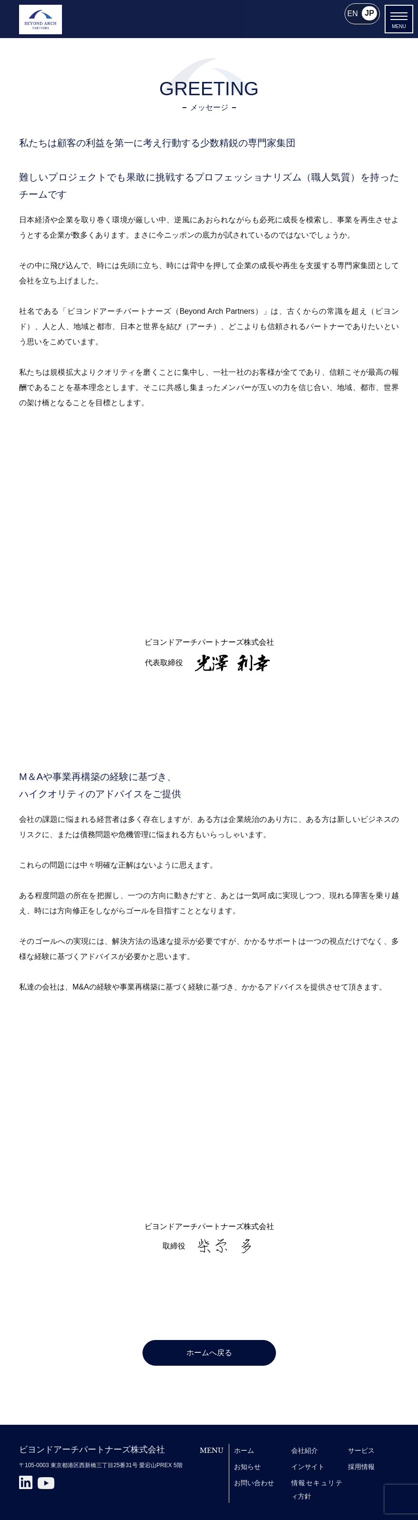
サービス (361, 1450)
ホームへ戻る (209, 1353)
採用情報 (361, 1466)
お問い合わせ (254, 1483)
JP (369, 14)
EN (352, 14)
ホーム (244, 1450)
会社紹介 (304, 1450)
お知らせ (247, 1466)
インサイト (308, 1466)
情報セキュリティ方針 (316, 1489)
